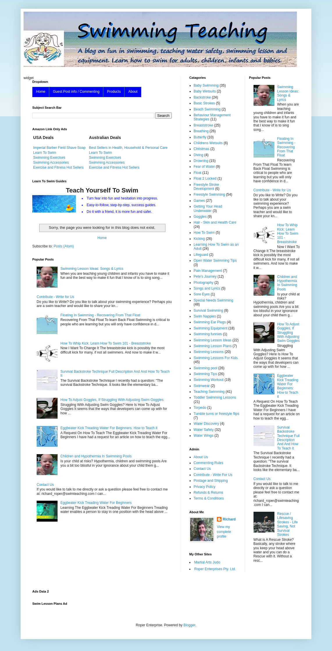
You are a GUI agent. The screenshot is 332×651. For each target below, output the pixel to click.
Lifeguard (201, 255)
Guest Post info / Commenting (76, 92)
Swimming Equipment (210, 328)
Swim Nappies (205, 316)
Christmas (201, 149)
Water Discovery (206, 424)
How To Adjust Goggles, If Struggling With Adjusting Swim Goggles (112, 400)
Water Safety (204, 430)
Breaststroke (203, 125)
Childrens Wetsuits (208, 143)
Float (197, 173)
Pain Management (208, 271)
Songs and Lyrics (207, 288)
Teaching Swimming (209, 392)
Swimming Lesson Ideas (212, 340)
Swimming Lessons (209, 352)
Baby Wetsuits (205, 91)
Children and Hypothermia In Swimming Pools (96, 456)
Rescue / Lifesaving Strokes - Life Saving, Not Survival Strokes (287, 524)
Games (199, 201)
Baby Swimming (206, 85)
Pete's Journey (205, 276)
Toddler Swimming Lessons (215, 397)
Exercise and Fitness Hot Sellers (58, 167)
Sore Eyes (202, 294)
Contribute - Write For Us (213, 475)
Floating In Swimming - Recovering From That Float (100, 315)
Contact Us (45, 485)
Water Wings (203, 436)
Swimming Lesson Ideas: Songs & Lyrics (91, 269)
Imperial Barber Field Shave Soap (59, 148)
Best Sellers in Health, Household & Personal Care (128, 148)
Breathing (201, 131)
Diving (198, 155)
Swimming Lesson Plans (213, 346)
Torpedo (200, 408)
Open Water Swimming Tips (215, 260)
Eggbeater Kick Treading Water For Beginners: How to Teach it (109, 428)
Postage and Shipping (211, 481)
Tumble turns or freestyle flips (216, 414)
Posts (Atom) (63, 246)
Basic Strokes (204, 103)
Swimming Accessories (51, 162)
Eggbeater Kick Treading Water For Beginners (96, 503)
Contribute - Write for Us (55, 297)
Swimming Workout (209, 380)
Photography (203, 283)
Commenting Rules (208, 463)
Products (114, 92)
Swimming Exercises (49, 158)
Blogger (189, 625)
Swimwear (202, 386)
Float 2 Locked (205, 178)
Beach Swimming (207, 109)
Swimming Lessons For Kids (216, 358)
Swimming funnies (208, 334)
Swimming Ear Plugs (210, 322)
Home (40, 92)
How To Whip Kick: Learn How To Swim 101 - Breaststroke (105, 343)
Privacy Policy (204, 487)
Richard (229, 519)
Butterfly (200, 137)
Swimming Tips (205, 374)
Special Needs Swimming (213, 300)
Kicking (199, 239)
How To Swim (204, 233)
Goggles (200, 217)
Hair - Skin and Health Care (215, 222)
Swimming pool (205, 368)
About (132, 92)
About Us (201, 457)
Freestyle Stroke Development (206, 187)
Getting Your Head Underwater (208, 208)
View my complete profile (224, 532)
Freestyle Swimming (209, 194)
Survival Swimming (208, 310)
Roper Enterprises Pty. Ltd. (215, 569)
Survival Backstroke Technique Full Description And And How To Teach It (288, 437)
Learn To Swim (44, 153)
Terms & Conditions (209, 498)
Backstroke (202, 97)
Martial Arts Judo (207, 562)
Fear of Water (204, 167)
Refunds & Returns (208, 493)
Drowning (201, 161)
